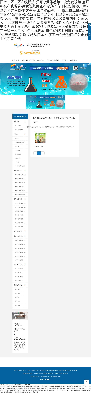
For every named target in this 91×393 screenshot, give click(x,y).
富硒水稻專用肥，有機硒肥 (21, 252)
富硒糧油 (17, 297)
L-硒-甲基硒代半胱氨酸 (21, 142)
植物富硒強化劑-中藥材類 (21, 194)
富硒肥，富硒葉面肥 (20, 236)
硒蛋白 (17, 146)
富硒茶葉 (17, 293)
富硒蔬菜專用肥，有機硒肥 (21, 248)
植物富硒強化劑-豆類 (20, 174)
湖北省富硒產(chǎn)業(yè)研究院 (63, 369)
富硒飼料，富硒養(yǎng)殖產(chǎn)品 (21, 264)
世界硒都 (48, 369)
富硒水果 (17, 301)
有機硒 (20, 134)
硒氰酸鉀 (20, 121)
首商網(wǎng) (16, 367)
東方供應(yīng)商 (44, 365)
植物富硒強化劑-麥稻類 (21, 182)
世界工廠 (23, 365)
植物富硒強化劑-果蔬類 (21, 186)
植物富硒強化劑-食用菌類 (21, 190)
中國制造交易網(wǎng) (58, 365)
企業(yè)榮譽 (58, 60)
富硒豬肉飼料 (18, 280)
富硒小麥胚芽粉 (19, 276)
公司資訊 (50, 60)
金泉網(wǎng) (33, 365)
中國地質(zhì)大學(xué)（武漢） (33, 369)
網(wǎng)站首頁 (16, 60)
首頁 (41, 127)
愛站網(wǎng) (71, 367)
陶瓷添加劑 (18, 125)
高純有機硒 (18, 150)
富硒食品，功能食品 (20, 285)
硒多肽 (17, 138)
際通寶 (47, 367)
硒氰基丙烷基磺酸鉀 (20, 166)
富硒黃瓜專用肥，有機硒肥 (21, 244)
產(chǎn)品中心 (33, 60)
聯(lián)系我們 (74, 60)
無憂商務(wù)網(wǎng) (58, 367)
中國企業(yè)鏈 (27, 367)
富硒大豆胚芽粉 (19, 268)
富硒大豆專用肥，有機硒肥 (21, 240)
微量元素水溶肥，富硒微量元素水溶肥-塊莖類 (69, 127)
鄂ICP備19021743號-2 (61, 373)
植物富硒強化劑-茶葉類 (21, 178)
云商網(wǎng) (38, 367)
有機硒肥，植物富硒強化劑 (21, 170)
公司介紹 (25, 60)
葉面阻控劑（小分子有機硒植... (21, 231)
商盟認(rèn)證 (66, 60)
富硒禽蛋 (17, 305)
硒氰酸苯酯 (18, 154)
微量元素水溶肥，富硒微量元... (21, 199)
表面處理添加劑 (19, 129)
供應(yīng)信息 (41, 60)
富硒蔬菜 (17, 289)
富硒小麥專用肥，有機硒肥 (21, 260)
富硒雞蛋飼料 (18, 272)
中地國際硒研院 (17, 369)
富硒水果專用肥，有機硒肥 (21, 256)
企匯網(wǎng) (72, 365)
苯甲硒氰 (17, 162)
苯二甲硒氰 (18, 158)
